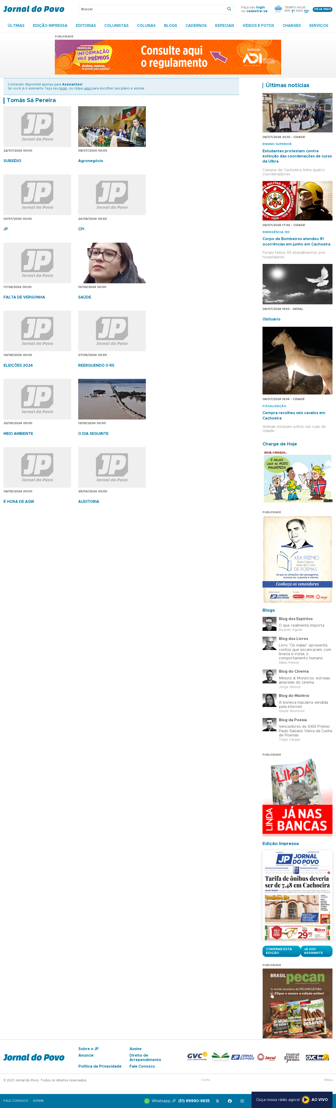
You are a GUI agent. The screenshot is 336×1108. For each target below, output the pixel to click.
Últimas (16, 26)
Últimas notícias (287, 85)
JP (6, 229)
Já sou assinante (313, 951)
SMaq (328, 1080)
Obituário (271, 319)
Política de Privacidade (100, 1066)
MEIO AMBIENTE (18, 434)
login (260, 7)
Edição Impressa (50, 26)
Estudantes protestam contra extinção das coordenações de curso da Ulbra (297, 156)
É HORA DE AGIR (19, 502)
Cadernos (196, 26)
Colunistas (116, 26)
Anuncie (86, 1055)
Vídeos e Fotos (258, 26)
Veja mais (322, 9)
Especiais (224, 26)
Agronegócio (90, 161)
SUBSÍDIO (12, 161)
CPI (81, 229)
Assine (136, 1049)
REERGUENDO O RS (96, 365)
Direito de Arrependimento (145, 1058)
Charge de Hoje (279, 444)
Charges (292, 26)
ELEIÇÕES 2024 (18, 365)
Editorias (86, 26)
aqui (87, 88)
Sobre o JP (88, 1049)
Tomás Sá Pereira (31, 100)
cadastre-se (257, 11)
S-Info (205, 1080)
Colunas (146, 26)
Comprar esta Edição (279, 951)
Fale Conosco (142, 1066)
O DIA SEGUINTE (93, 434)
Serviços (318, 26)
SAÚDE (84, 297)
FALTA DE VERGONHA (24, 297)
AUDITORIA (88, 502)
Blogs (170, 26)
